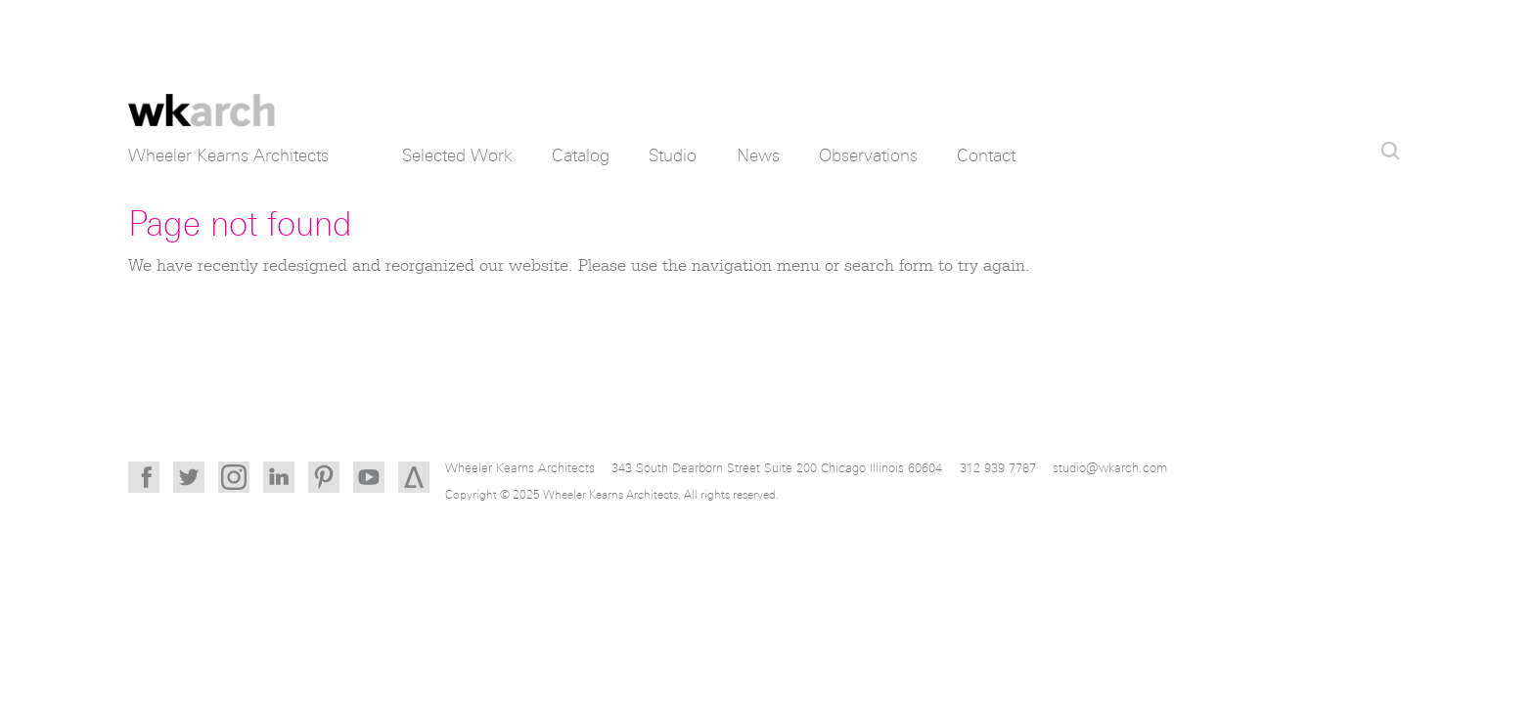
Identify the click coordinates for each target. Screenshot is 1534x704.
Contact (986, 155)
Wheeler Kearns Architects (201, 97)
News (758, 155)
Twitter (188, 477)
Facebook (143, 477)
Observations (868, 155)
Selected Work (457, 155)
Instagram (233, 477)
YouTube (368, 477)
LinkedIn (278, 477)
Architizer (413, 477)
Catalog (580, 155)
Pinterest (323, 477)
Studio (673, 155)
